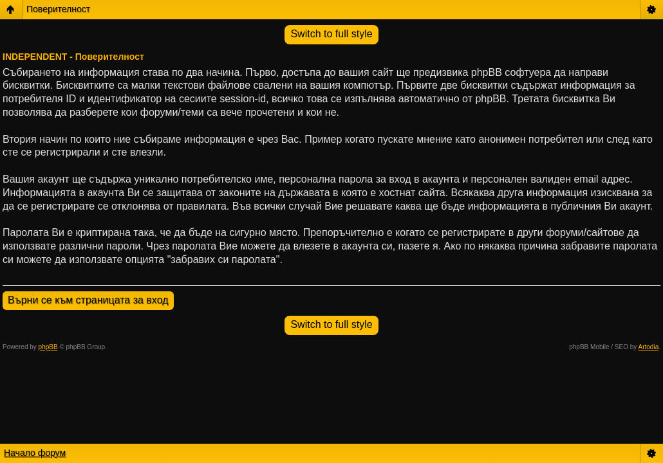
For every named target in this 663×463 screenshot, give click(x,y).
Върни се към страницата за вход (88, 300)
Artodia (649, 346)
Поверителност (58, 9)
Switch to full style (331, 33)
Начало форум (35, 453)
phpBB (48, 346)
